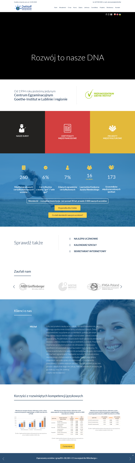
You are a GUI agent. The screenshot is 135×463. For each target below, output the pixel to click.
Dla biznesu (110, 7)
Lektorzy (86, 7)
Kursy (75, 7)
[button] (3, 459)
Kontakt (117, 7)
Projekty (102, 7)
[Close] (133, 455)
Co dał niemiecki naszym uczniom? (67, 215)
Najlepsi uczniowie (86, 238)
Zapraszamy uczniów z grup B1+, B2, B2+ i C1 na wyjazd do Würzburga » (66, 458)
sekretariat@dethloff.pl (114, 2)
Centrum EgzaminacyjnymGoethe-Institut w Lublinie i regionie (40, 97)
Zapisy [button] (80, 7)
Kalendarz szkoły (85, 245)
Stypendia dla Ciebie (67, 208)
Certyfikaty (94, 7)
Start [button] (55, 7)
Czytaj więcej (67, 446)
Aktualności (62, 7)
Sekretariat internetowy (90, 251)
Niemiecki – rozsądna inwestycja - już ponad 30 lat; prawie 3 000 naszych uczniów (67, 201)
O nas (69, 7)
